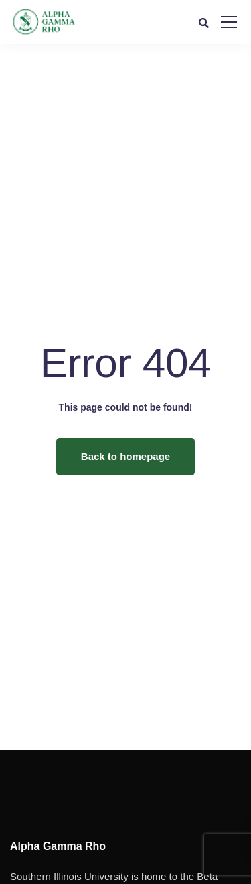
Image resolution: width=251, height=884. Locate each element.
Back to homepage (125, 456)
